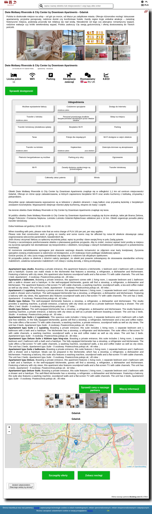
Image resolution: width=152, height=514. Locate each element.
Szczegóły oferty (58, 475)
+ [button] (9, 427)
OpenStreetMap (140, 466)
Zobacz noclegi (93, 475)
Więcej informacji (129, 389)
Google (37, 508)
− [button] (9, 432)
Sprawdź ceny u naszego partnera (95, 389)
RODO (90, 511)
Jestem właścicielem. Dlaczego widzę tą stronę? (21, 486)
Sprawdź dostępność (21, 91)
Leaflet (129, 466)
